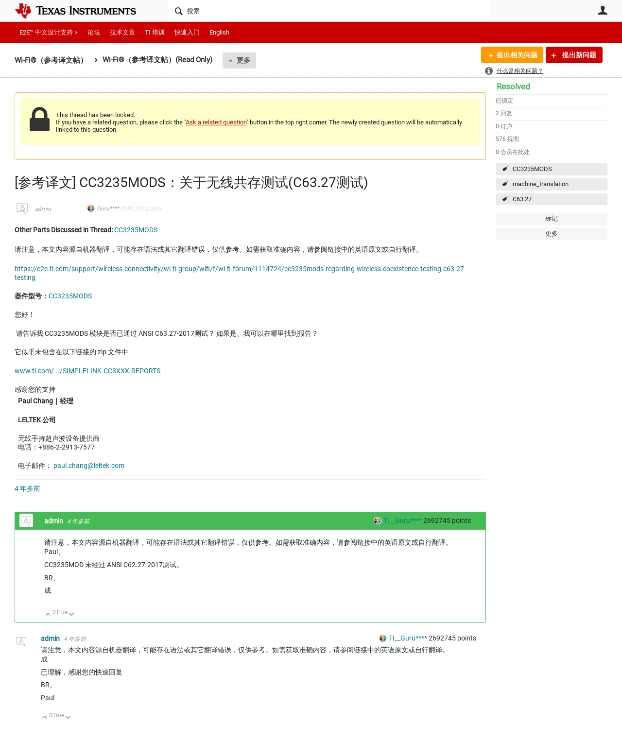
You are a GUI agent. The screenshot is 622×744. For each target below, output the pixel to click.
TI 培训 (155, 32)
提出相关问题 (516, 55)
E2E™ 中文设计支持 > (48, 32)
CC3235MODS (532, 169)
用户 (602, 10)
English (219, 32)
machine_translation (541, 184)
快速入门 (187, 32)
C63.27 (522, 199)
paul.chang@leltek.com (88, 465)
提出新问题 (578, 55)
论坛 (93, 32)
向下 (72, 615)
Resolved (513, 86)
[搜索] (328, 10)
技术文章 (122, 32)
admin (43, 209)
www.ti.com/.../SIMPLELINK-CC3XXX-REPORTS (87, 371)
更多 (243, 60)
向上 (48, 615)
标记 (551, 218)
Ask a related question (216, 122)
